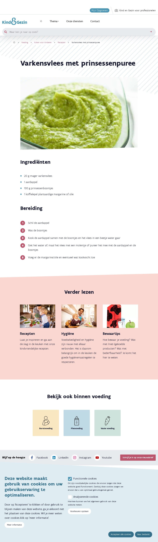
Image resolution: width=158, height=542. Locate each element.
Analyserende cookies (85, 496)
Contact (95, 21)
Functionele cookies (85, 478)
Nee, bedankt (143, 534)
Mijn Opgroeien (99, 10)
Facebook (38, 458)
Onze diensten (74, 21)
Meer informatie (14, 525)
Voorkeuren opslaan (79, 511)
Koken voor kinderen (43, 42)
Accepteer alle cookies (121, 534)
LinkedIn (60, 458)
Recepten (61, 42)
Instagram (81, 458)
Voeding (24, 42)
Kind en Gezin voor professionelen (135, 10)
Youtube (103, 458)
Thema (54, 21)
